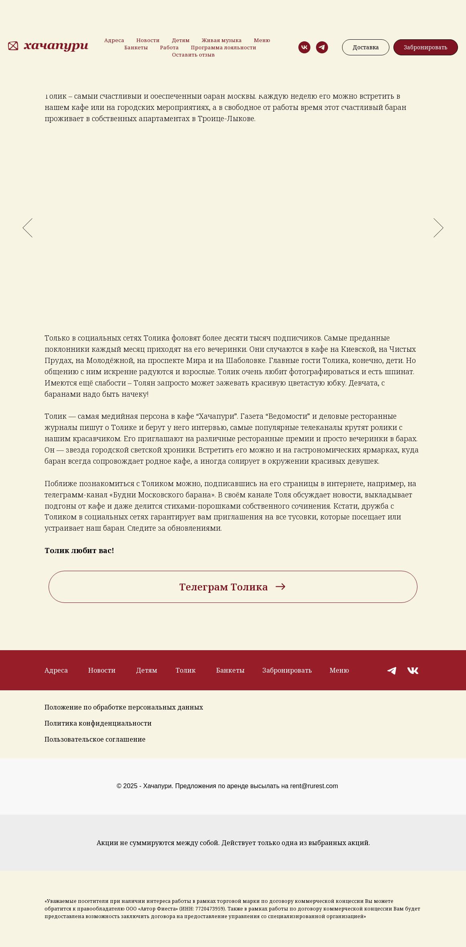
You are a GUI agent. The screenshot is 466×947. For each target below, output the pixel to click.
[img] (392, 670)
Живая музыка (222, 40)
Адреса (114, 40)
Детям (146, 670)
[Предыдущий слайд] (27, 227)
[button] (425, 47)
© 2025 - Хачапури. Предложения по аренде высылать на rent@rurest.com (227, 786)
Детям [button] (181, 40)
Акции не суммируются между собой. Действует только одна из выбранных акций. (233, 842)
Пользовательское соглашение (95, 739)
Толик (186, 670)
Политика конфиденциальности (98, 723)
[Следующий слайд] (439, 227)
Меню (262, 40)
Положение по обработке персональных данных (124, 707)
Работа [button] (169, 47)
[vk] (304, 47)
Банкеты (136, 47)
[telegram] (322, 47)
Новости (148, 40)
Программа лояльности (223, 47)
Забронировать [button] (287, 670)
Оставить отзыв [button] (193, 54)
